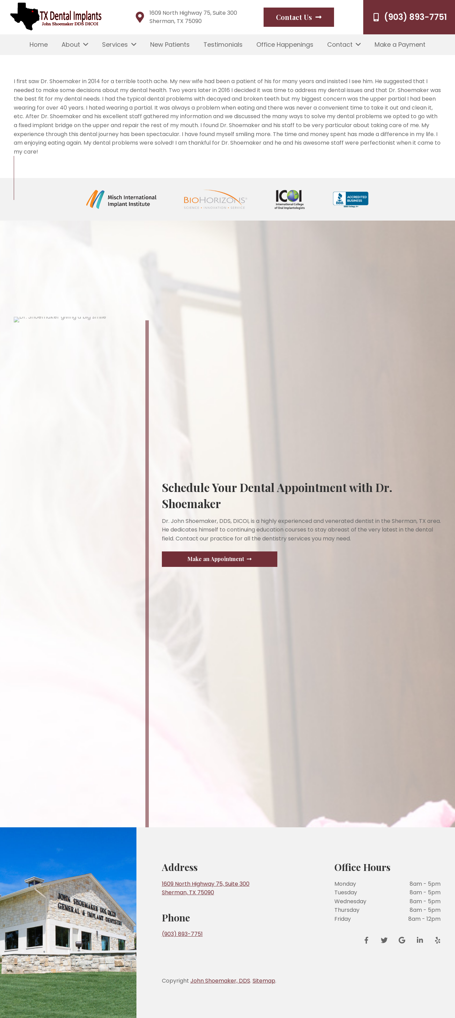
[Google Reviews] (402, 940)
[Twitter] (384, 940)
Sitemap (264, 981)
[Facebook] (369, 940)
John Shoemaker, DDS (220, 981)
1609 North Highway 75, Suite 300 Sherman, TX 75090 (193, 17)
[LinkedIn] (420, 940)
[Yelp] (435, 940)
